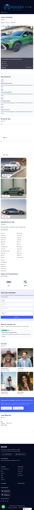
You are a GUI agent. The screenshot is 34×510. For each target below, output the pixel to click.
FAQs (2, 475)
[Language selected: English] (27, 509)
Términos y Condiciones (12, 507)
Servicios (2, 473)
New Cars (8, 22)
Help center (20, 471)
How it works (20, 475)
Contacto (3, 479)
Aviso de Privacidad (22, 507)
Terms (2, 477)
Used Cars (13, 22)
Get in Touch (20, 469)
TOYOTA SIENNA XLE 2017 (8, 59)
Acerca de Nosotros (5, 469)
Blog (2, 471)
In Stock (2, 22)
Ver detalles (29, 67)
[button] (3, 506)
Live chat (20, 473)
